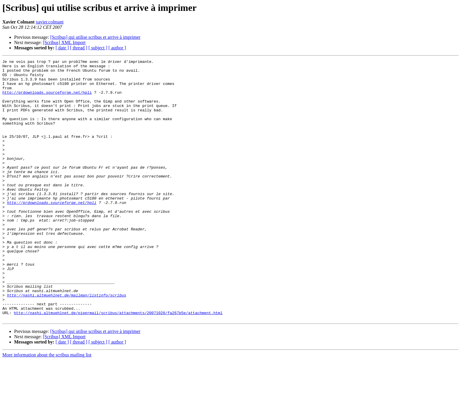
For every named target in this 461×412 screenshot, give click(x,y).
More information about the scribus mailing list (46, 406)
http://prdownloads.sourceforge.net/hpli (47, 99)
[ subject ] (97, 47)
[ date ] (62, 47)
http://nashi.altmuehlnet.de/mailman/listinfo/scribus (66, 342)
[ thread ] (78, 47)
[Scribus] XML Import (64, 42)
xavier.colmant (50, 21)
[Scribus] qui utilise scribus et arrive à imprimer (95, 37)
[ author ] (117, 47)
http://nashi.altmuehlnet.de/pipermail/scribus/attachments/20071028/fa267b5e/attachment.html (118, 363)
